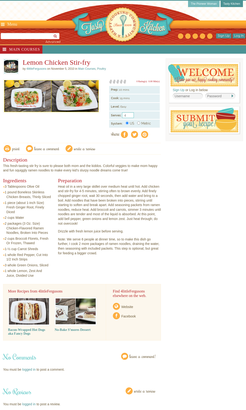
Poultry (101, 68)
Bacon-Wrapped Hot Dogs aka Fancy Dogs (26, 331)
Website (127, 307)
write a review (84, 148)
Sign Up (224, 35)
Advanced (53, 42)
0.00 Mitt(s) (154, 81)
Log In (239, 35)
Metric (144, 123)
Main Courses (24, 49)
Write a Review (145, 391)
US (130, 123)
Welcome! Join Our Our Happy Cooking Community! (203, 75)
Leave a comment (46, 148)
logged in (29, 369)
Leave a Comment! (143, 356)
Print (16, 148)
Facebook (128, 316)
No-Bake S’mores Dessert (72, 330)
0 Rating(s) (141, 81)
